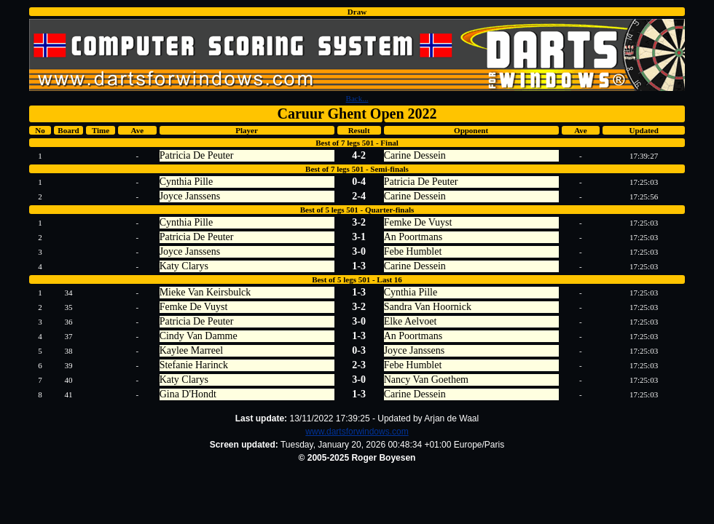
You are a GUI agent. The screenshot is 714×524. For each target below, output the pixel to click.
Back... (357, 98)
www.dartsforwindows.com (356, 431)
